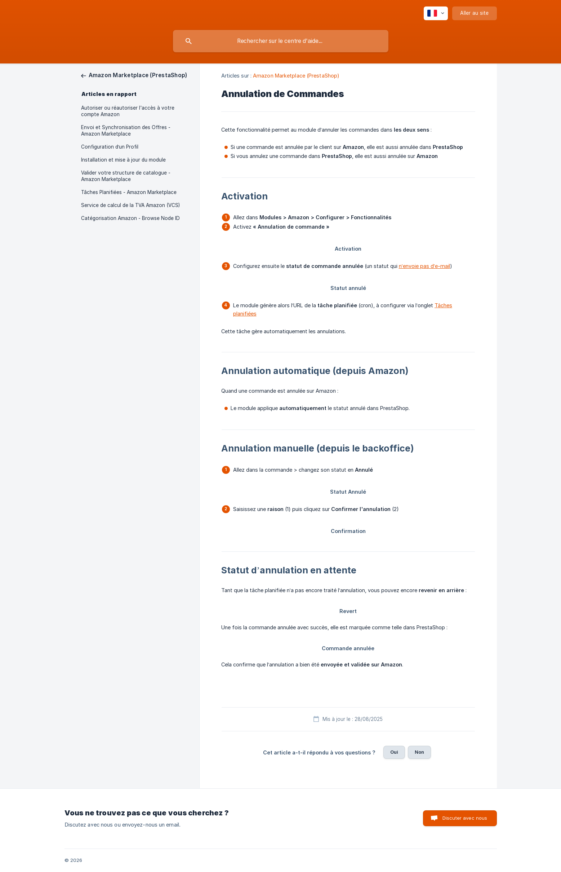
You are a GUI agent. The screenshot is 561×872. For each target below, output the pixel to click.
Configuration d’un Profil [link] (110, 147)
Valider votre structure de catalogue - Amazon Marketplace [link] (125, 176)
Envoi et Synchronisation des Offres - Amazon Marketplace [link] (125, 130)
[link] (134, 75)
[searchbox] (280, 41)
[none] (436, 13)
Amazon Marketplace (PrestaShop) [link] (296, 75)
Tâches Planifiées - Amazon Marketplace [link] (129, 192)
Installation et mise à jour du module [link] (123, 160)
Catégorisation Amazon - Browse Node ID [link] (130, 218)
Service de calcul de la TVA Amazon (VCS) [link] (130, 205)
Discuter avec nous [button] (464, 818)
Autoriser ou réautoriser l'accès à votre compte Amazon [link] (127, 111)
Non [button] (419, 752)
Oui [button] (394, 752)
